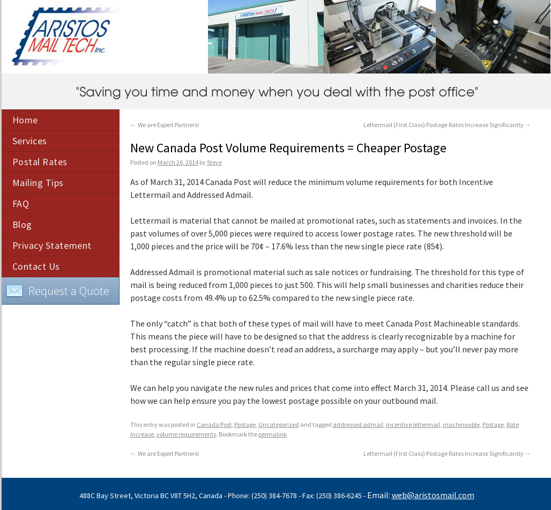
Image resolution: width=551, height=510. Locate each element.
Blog (22, 224)
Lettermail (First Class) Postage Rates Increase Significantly (447, 125)
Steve (214, 162)
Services (29, 141)
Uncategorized (278, 424)
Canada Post (214, 424)
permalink (272, 434)
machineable (461, 424)
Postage (245, 424)
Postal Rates (40, 162)
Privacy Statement (52, 245)
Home (25, 120)
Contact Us (36, 266)
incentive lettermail (413, 424)
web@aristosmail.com (433, 495)
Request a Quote (57, 291)
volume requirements (186, 434)
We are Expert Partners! (164, 125)
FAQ (20, 203)
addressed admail (358, 424)
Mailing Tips (38, 182)
